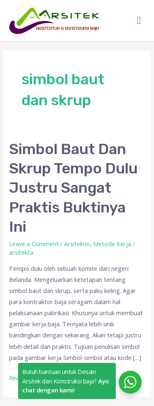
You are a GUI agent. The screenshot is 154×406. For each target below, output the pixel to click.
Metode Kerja (112, 244)
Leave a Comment (34, 244)
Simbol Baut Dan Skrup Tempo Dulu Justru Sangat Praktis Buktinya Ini (73, 188)
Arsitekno (77, 244)
